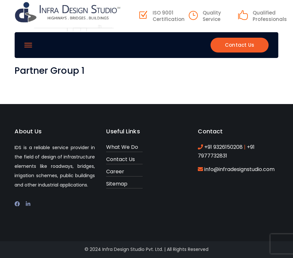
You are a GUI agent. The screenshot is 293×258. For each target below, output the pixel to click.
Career (115, 171)
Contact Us (240, 45)
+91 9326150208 (224, 147)
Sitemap (116, 183)
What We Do (122, 147)
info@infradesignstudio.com (239, 169)
